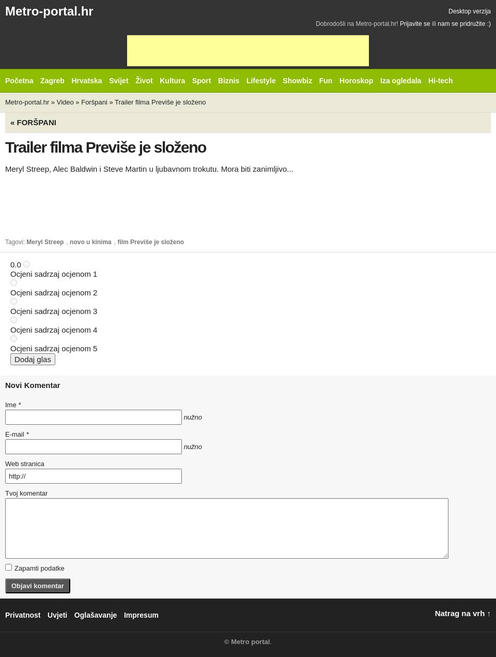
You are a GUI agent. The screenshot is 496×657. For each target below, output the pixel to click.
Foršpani (94, 102)
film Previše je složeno (150, 242)
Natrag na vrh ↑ (463, 613)
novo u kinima (91, 242)
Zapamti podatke (35, 568)
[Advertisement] (248, 50)
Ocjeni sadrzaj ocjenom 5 (53, 348)
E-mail (17, 434)
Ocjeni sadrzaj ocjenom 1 (53, 274)
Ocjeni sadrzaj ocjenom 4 (53, 329)
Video (65, 102)
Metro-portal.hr (49, 11)
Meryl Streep (45, 242)
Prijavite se (415, 23)
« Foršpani (33, 122)
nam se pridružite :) (464, 23)
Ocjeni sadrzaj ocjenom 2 (53, 292)
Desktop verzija (469, 11)
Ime (13, 405)
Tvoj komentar (26, 493)
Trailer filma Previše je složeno (160, 102)
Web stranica (24, 464)
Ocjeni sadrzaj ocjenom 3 (53, 311)
